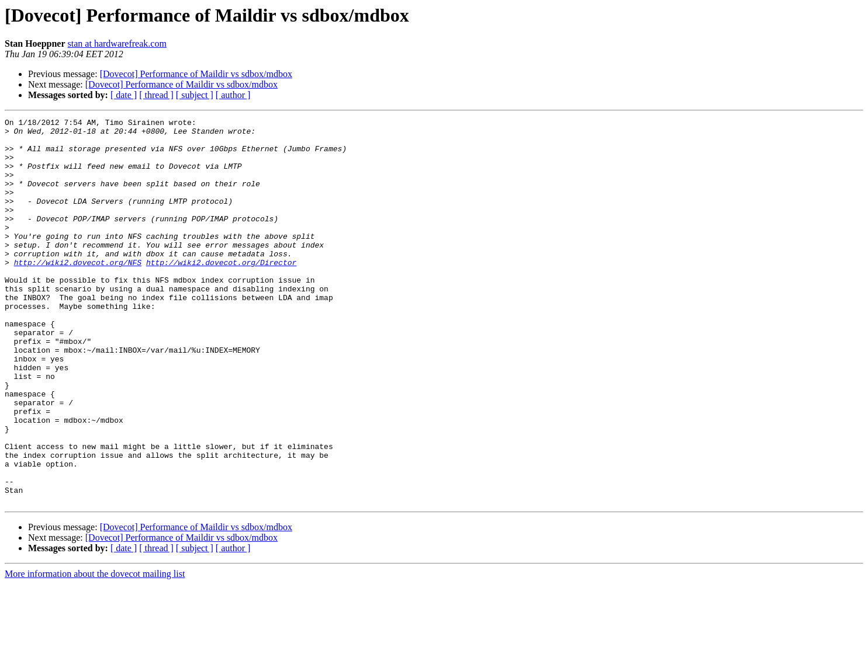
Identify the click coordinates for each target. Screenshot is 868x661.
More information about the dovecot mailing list (95, 651)
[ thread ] (156, 95)
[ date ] (123, 95)
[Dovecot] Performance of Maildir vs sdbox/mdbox (196, 74)
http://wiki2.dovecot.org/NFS (77, 292)
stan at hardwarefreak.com (117, 43)
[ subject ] (194, 95)
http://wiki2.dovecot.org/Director (221, 292)
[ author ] (233, 95)
